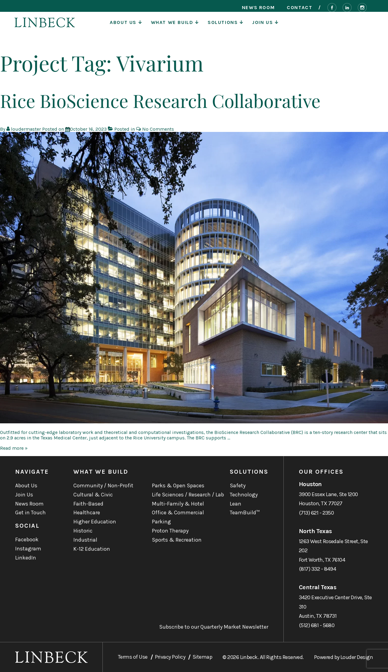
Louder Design (356, 657)
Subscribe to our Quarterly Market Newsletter (213, 627)
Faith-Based (88, 503)
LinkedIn (25, 557)
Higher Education (94, 521)
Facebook (26, 539)
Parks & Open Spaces (178, 485)
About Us (126, 26)
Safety (238, 485)
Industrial (85, 539)
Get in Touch (30, 512)
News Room (258, 7)
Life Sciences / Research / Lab (188, 494)
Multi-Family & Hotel (178, 503)
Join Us (265, 26)
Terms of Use (133, 657)
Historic (82, 530)
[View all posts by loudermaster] (24, 129)
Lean (235, 503)
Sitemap (202, 657)
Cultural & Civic (93, 494)
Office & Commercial (178, 512)
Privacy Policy (170, 657)
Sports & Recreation (177, 539)
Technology (244, 494)
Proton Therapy (170, 530)
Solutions (225, 26)
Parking (161, 521)
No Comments (158, 129)
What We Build (175, 26)
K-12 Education (91, 549)
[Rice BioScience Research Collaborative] (88, 129)
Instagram (28, 548)
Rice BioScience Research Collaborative (160, 100)
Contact (299, 7)
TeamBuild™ (245, 512)
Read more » (14, 448)
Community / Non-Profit (103, 485)
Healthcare (86, 512)
